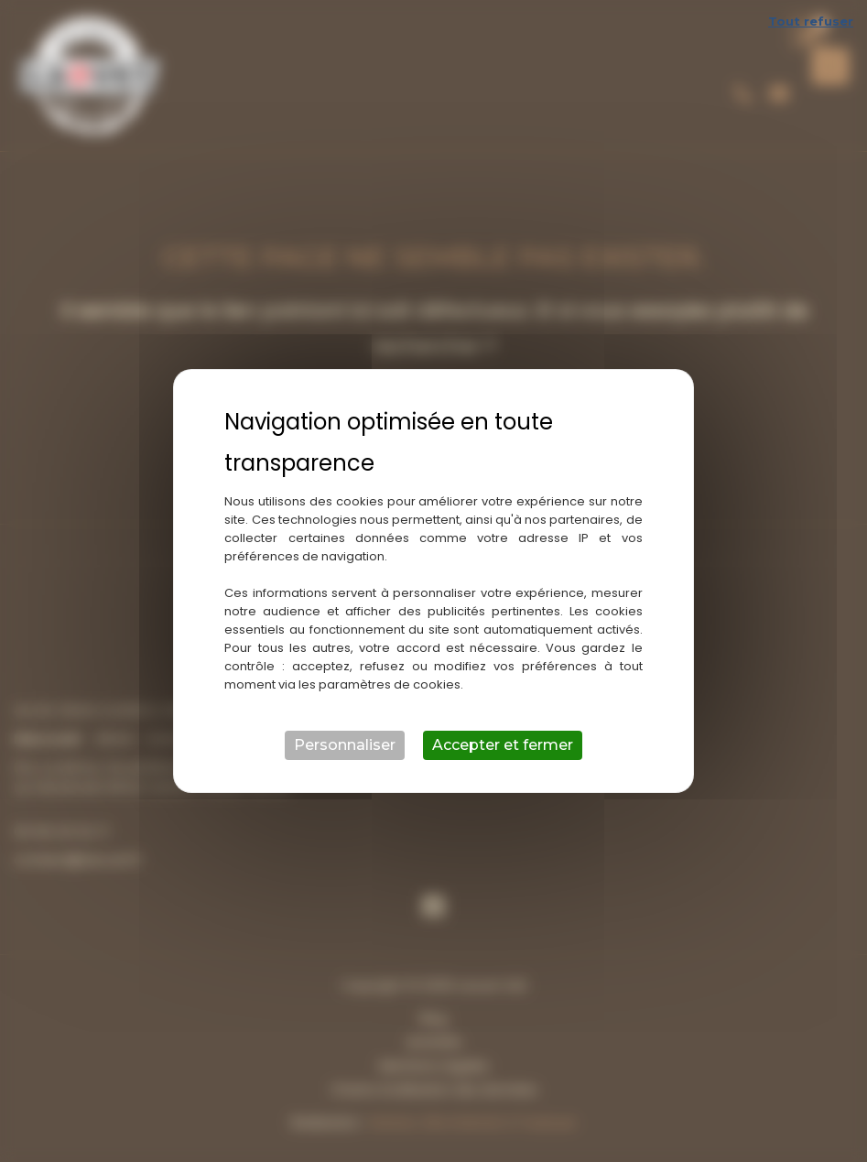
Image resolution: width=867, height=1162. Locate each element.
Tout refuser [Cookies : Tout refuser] (810, 21)
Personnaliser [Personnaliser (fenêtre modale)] (345, 745)
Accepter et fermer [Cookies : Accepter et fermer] (502, 745)
